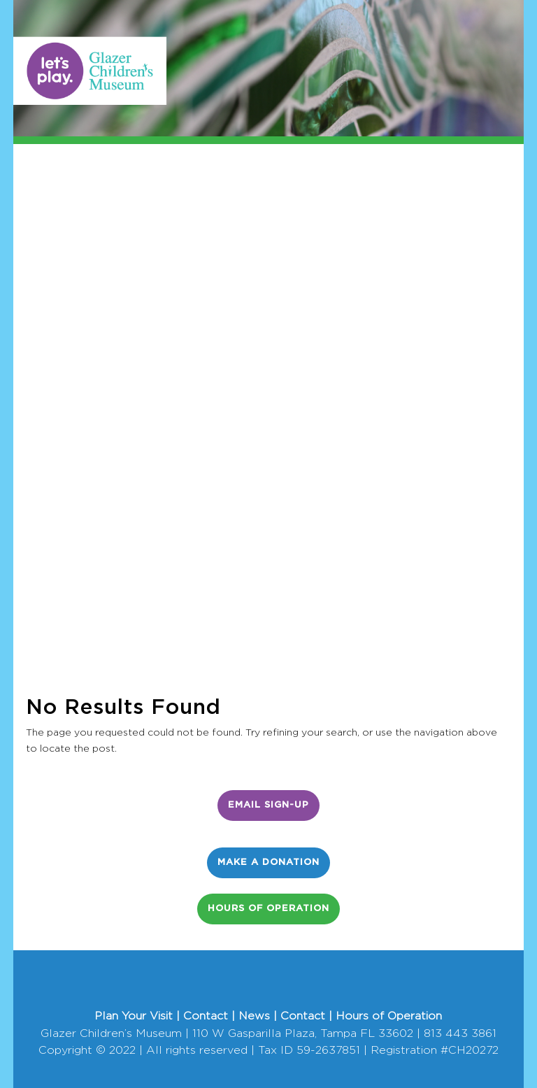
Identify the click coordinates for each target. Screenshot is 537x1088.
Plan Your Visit (133, 1016)
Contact (205, 1016)
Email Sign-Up (268, 805)
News (254, 1016)
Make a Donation (268, 862)
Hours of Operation (268, 908)
